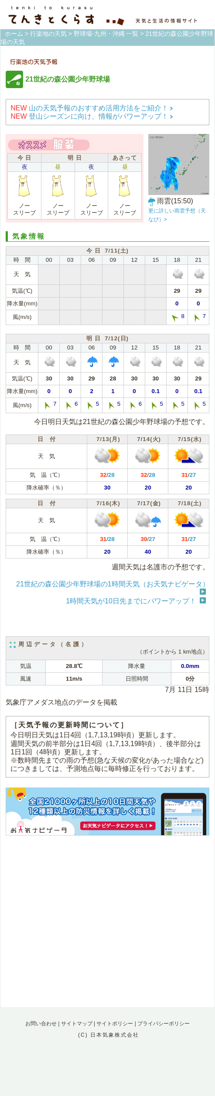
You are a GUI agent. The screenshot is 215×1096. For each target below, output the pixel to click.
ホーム (14, 33)
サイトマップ (76, 1024)
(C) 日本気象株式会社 (108, 1035)
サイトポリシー (114, 1024)
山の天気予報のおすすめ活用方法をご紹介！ (91, 108)
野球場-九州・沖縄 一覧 (106, 33)
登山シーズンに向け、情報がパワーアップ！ (91, 116)
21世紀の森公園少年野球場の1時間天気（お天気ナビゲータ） (112, 584)
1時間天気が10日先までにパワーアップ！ (131, 601)
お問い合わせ (41, 1024)
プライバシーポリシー (163, 1024)
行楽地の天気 (48, 33)
